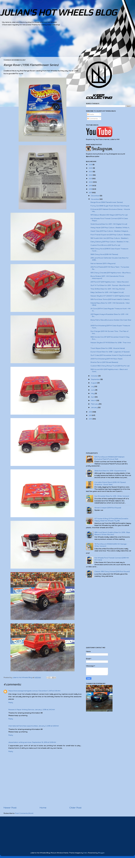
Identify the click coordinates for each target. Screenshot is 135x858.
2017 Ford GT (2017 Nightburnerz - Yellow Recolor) (109, 282)
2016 (90, 412)
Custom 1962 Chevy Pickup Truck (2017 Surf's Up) (109, 366)
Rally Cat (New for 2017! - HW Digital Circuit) (107, 292)
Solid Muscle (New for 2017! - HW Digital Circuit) (108, 224)
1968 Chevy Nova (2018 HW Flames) (104, 254)
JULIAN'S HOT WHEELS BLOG (58, 12)
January (94, 407)
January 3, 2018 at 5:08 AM (48, 726)
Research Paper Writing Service (21, 709)
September (95, 379)
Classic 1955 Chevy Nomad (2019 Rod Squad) (112, 571)
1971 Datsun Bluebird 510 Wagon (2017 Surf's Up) (109, 215)
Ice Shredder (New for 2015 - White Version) (111, 496)
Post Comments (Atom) (24, 813)
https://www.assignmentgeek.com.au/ (23, 691)
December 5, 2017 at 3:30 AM (49, 691)
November (95, 199)
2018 (90, 189)
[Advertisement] (62, 43)
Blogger (101, 853)
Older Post (75, 807)
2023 (91, 171)
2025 (91, 164)
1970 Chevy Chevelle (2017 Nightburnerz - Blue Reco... (110, 273)
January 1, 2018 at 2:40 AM (45, 709)
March (93, 400)
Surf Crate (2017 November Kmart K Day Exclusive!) (110, 355)
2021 (90, 178)
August (94, 383)
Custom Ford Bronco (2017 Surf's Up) (105, 245)
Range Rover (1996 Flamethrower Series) (106, 202)
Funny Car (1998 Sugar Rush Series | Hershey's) (109, 206)
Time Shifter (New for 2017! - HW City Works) (107, 289)
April (93, 397)
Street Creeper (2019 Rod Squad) (107, 507)
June (93, 390)
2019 (90, 185)
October (94, 376)
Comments (92, 118)
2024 (91, 168)
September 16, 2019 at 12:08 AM (44, 742)
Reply (10, 702)
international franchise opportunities (23, 726)
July (92, 386)
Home (43, 807)
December (95, 195)
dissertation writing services (19, 742)
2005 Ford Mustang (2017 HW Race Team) (106, 359)
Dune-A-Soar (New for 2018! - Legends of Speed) (109, 352)
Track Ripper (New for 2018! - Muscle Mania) (107, 348)
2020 (91, 182)
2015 (90, 415)
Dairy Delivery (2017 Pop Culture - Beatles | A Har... (109, 241)
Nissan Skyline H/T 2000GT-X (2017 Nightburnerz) (110, 296)
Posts (90, 114)
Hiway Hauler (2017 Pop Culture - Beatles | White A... (110, 227)
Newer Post (10, 807)
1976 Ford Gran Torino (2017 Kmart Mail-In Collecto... (110, 299)
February (95, 404)
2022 (91, 175)
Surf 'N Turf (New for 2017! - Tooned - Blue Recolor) (110, 285)
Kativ (85, 853)
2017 (90, 192)
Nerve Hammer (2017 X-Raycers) (102, 263)
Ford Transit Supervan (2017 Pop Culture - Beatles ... (110, 235)
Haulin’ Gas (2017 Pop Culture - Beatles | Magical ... (109, 231)
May (93, 393)
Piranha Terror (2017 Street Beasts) (104, 362)
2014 (90, 419)
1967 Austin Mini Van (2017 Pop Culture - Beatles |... (109, 238)
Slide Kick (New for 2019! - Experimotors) (110, 471)
